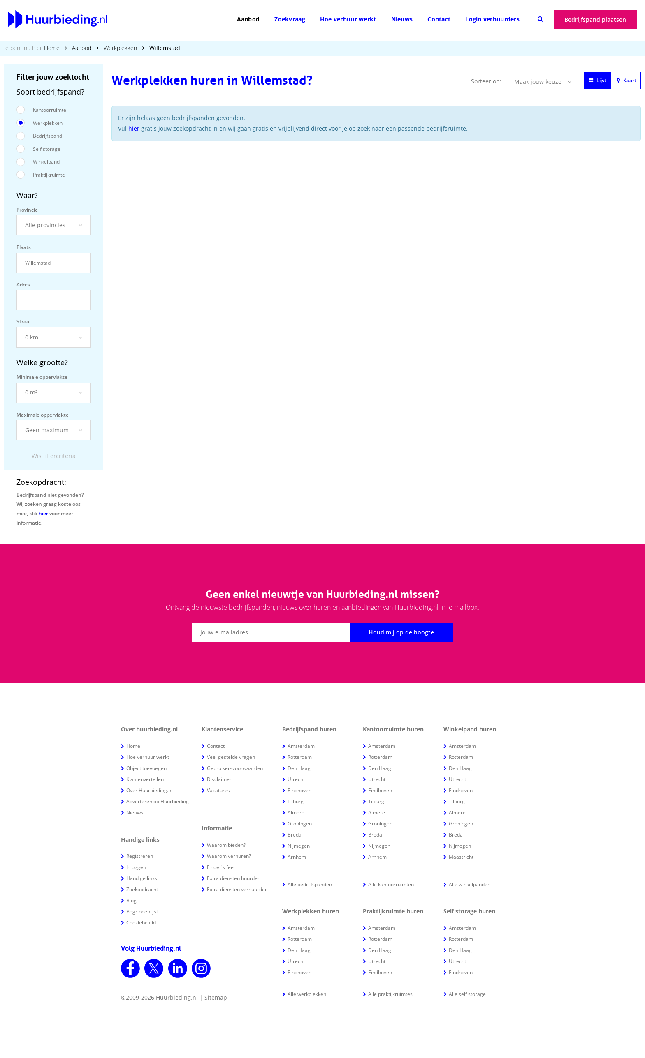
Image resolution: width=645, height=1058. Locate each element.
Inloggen (136, 867)
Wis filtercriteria (54, 456)
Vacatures (218, 790)
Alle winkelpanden (469, 884)
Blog (131, 900)
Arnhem (297, 856)
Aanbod (248, 19)
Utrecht (296, 779)
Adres (23, 284)
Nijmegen (299, 845)
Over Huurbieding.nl (149, 790)
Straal (23, 321)
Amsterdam (301, 745)
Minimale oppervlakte (41, 376)
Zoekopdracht (142, 889)
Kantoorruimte (49, 109)
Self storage (46, 148)
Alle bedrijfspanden (310, 884)
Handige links (141, 878)
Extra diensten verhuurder (237, 889)
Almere (296, 812)
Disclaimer (219, 779)
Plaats (23, 247)
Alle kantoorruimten (391, 884)
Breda (295, 834)
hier (43, 513)
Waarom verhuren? (229, 856)
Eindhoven (299, 790)
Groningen (300, 823)
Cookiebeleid (141, 922)
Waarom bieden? (226, 844)
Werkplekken (120, 48)
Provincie (27, 209)
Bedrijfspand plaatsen (595, 19)
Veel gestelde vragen (231, 757)
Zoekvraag (289, 19)
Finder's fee (220, 867)
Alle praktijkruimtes (390, 994)
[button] (53, 225)
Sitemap (215, 997)
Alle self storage (467, 994)
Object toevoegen (146, 768)
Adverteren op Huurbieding (157, 801)
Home (52, 48)
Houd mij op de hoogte (401, 632)
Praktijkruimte (49, 174)
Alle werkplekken (307, 994)
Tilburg (296, 801)
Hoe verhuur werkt (348, 19)
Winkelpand (46, 161)
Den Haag (299, 768)
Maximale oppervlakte (42, 414)
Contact (438, 19)
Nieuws (402, 19)
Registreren (139, 856)
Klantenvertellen (145, 779)
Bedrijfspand (47, 135)
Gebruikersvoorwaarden (235, 768)
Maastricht (461, 856)
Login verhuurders (492, 19)
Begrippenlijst (142, 911)
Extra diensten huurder (233, 878)
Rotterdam (300, 757)
